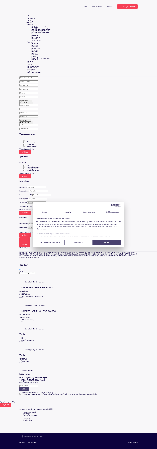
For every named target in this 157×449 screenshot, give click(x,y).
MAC (97, 255)
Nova (129, 255)
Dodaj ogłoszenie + (127, 6)
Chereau (53, 254)
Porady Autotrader (97, 6)
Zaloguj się (110, 6)
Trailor (122, 254)
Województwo (23, 223)
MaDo (103, 255)
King (47, 254)
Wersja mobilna (133, 442)
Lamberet (115, 252)
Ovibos (21, 257)
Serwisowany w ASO (25, 195)
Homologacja (23, 198)
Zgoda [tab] (44, 212)
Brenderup (72, 252)
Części (85, 6)
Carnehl (100, 252)
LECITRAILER (23, 255)
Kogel (47, 252)
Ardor (65, 255)
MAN (21, 254)
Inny (86, 252)
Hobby (36, 257)
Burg (80, 252)
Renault (52, 255)
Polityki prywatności (69, 394)
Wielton (54, 252)
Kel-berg (108, 254)
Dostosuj (78, 242)
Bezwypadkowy (24, 191)
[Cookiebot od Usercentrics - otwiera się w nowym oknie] (112, 205)
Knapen (133, 254)
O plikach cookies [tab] (112, 212)
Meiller (27, 254)
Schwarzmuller (62, 254)
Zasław (130, 252)
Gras (101, 254)
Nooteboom (62, 252)
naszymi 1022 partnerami (50, 221)
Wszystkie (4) (23, 247)
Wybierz (25, 152)
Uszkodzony (23, 187)
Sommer (115, 254)
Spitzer (41, 254)
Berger (41, 255)
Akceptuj (107, 242)
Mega (31, 252)
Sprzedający (23, 202)
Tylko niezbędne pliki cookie (50, 242)
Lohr (47, 255)
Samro (123, 252)
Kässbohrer (72, 254)
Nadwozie (22, 162)
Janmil (86, 255)
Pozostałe (22, 252)
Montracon (122, 255)
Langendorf (82, 254)
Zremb (59, 255)
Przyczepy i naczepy (30, 436)
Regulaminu (55, 394)
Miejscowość (23, 227)
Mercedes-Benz (112, 255)
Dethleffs (29, 257)
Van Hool (39, 252)
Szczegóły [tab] (67, 212)
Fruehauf (93, 252)
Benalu (96, 254)
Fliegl (107, 252)
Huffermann (33, 255)
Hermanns (78, 255)
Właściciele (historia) (25, 206)
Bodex (71, 255)
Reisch (90, 254)
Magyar (35, 254)
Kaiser (92, 255)
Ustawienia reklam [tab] (89, 212)
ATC (127, 254)
